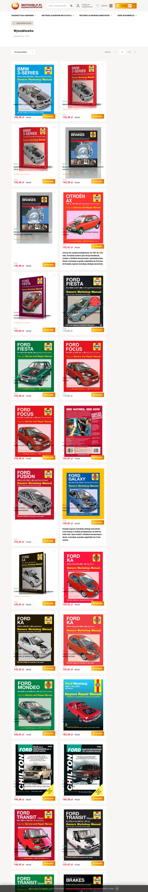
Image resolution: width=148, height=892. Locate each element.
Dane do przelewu (21, 861)
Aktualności (18, 858)
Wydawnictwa (111, 850)
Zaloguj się (86, 4)
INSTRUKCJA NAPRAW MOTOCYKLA (57, 15)
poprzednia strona (24, 23)
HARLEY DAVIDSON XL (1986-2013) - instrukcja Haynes (28, 738)
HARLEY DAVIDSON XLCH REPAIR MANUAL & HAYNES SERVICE (31, 803)
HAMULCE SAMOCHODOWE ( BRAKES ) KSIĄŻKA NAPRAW (72, 673)
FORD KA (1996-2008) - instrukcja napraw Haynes (115, 389)
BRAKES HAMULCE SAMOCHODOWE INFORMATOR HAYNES (28, 170)
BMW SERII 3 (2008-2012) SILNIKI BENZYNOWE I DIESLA (112, 105)
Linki (107, 854)
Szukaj (71, 6)
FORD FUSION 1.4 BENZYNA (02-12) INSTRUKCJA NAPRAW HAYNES (28, 389)
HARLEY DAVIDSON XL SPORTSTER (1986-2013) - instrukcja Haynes (73, 738)
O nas (16, 850)
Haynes (27, 112)
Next (135, 52)
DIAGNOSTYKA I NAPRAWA (22, 15)
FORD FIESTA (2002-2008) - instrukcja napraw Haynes (29, 259)
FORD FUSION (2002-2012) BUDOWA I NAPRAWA (114, 324)
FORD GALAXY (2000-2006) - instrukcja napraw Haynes (71, 389)
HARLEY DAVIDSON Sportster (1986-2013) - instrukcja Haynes (116, 673)
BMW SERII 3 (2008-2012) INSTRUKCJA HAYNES (72, 105)
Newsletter (79, 865)
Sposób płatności (51, 865)
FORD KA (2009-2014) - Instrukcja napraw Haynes (30, 476)
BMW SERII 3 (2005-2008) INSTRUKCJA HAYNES (29, 105)
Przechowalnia (81, 861)
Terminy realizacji (51, 858)
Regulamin (48, 850)
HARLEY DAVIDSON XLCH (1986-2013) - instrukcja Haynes (115, 738)
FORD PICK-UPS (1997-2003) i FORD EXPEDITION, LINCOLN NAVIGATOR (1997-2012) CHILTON (116, 542)
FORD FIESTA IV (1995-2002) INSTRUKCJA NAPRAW (116, 259)
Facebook (22, 877)
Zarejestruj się (87, 7)
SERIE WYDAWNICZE (125, 15)
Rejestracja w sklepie (83, 850)
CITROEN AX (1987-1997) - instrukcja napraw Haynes (113, 170)
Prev (115, 52)
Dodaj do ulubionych (48, 64)
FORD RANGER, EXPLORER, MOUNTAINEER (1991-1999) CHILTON (31, 608)
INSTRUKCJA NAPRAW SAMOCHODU (94, 15)
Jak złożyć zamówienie (53, 854)
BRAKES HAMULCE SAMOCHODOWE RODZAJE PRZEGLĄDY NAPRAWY (71, 170)
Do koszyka (42, 119)
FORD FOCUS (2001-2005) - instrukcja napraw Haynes (29, 322)
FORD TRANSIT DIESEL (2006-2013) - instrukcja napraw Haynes (28, 673)
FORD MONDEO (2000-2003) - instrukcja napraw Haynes (30, 541)
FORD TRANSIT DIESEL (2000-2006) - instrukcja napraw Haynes (113, 608)
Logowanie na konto (83, 854)
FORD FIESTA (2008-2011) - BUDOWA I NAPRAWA (71, 257)
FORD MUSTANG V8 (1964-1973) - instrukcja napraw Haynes (74, 541)
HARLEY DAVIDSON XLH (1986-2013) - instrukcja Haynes (71, 803)
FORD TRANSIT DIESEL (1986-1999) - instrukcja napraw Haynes (71, 608)
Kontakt (17, 854)
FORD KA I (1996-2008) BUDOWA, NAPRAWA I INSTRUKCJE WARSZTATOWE (73, 476)
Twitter (15, 877)
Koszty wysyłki (50, 861)
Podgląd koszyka (82, 858)
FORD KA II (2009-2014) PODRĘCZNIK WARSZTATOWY (114, 476)
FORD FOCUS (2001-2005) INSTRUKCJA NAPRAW (72, 324)
